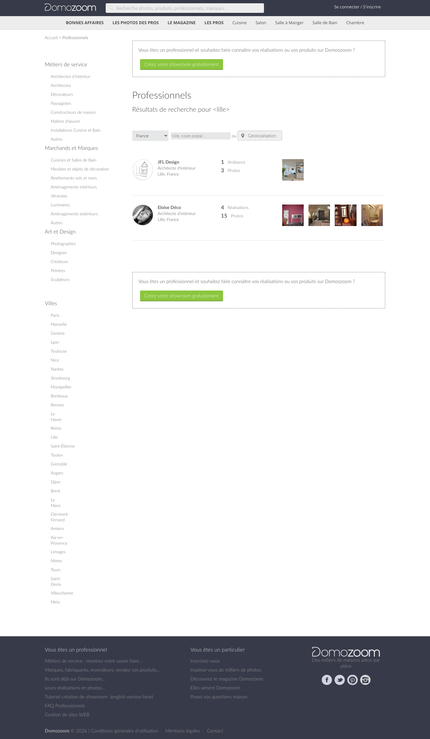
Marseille (59, 324)
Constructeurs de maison (73, 112)
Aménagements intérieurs (74, 187)
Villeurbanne (62, 593)
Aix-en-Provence (59, 540)
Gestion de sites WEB (67, 714)
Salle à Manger (289, 23)
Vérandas (59, 196)
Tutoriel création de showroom (76, 696)
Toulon (57, 455)
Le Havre (56, 416)
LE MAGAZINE (182, 23)
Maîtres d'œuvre (65, 121)
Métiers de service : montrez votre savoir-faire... (93, 660)
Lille (54, 437)
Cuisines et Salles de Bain (73, 160)
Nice (55, 360)
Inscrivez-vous (205, 660)
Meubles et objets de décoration (80, 169)
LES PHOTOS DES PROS (136, 23)
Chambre (355, 23)
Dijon (55, 482)
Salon (261, 23)
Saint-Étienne (63, 446)
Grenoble (59, 464)
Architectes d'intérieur (70, 76)
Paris (55, 315)
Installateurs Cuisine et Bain (75, 130)
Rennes (57, 405)
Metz (55, 602)
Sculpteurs (60, 279)
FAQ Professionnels (65, 705)
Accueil (51, 37)
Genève (58, 333)
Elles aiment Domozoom (215, 687)
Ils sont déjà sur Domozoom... (75, 678)
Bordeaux (59, 396)
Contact (215, 730)
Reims (56, 428)
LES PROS (214, 23)
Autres (56, 139)
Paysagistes (61, 103)
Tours (56, 569)
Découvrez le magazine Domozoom (227, 678)
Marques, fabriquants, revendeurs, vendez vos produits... (102, 669)
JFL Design (168, 162)
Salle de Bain (325, 23)
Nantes (57, 369)
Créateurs (59, 261)
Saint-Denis (56, 581)
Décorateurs (62, 94)
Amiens (57, 528)
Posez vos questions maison (219, 696)
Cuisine (239, 23)
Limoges (58, 551)
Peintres (58, 270)
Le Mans (56, 502)
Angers (57, 473)
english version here (131, 696)
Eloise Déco (169, 207)
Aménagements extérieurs (74, 213)
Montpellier (61, 387)
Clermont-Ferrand (60, 517)
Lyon (55, 342)
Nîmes (56, 560)
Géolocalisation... (260, 136)
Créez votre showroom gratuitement (182, 64)
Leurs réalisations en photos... (75, 687)
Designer (59, 252)
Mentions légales (183, 730)
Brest (55, 491)
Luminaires (60, 205)
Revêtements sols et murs (74, 178)
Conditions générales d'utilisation (125, 730)
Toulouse (59, 351)
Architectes (61, 85)
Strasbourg (60, 378)
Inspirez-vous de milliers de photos (226, 669)
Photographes (63, 243)
